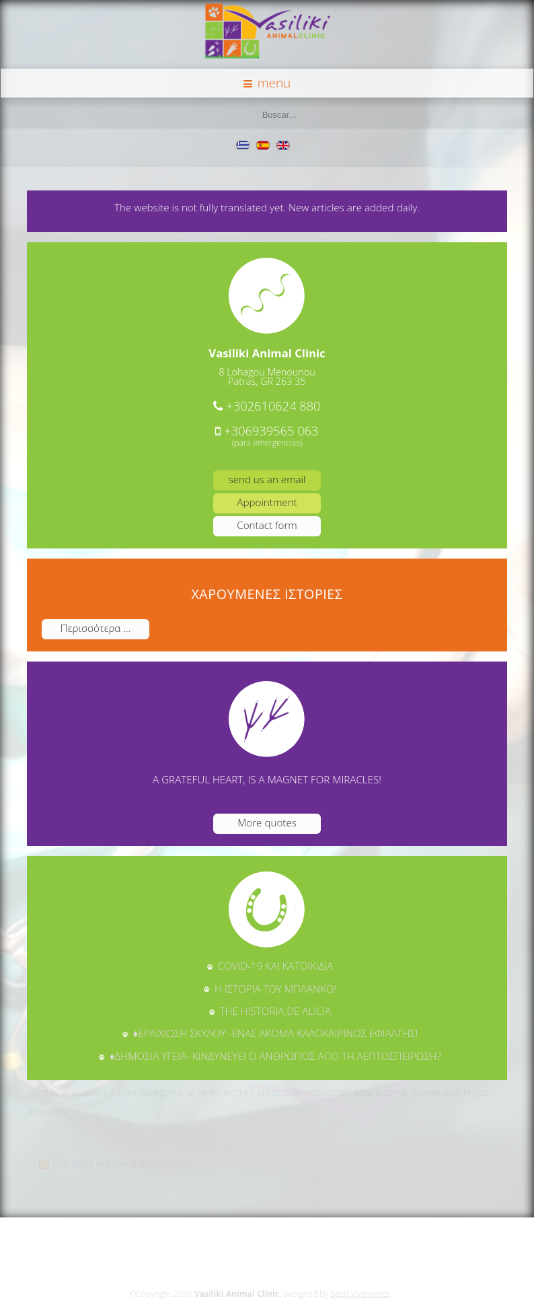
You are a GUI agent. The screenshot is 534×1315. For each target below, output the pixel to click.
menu (267, 83)
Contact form (267, 525)
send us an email (267, 479)
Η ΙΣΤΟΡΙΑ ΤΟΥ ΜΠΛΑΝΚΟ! (275, 988)
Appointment (267, 502)
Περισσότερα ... (95, 628)
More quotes (267, 822)
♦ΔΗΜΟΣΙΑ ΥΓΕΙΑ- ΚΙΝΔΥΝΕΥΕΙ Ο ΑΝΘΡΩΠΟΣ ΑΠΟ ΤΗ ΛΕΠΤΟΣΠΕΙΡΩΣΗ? (275, 1056)
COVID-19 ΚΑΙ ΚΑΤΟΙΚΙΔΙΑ (276, 965)
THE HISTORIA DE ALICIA (276, 1011)
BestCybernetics (358, 1294)
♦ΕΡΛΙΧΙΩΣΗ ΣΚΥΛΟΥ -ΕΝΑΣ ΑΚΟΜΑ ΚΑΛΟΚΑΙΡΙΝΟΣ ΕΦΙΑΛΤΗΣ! (275, 1033)
